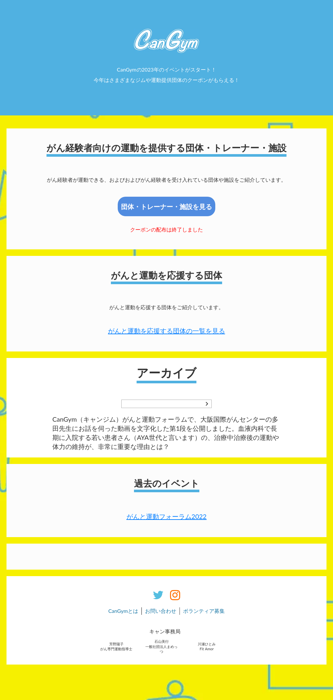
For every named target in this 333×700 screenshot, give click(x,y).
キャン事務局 (164, 631)
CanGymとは (123, 611)
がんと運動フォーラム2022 (166, 516)
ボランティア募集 (204, 611)
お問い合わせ (160, 611)
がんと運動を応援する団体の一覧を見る (166, 331)
